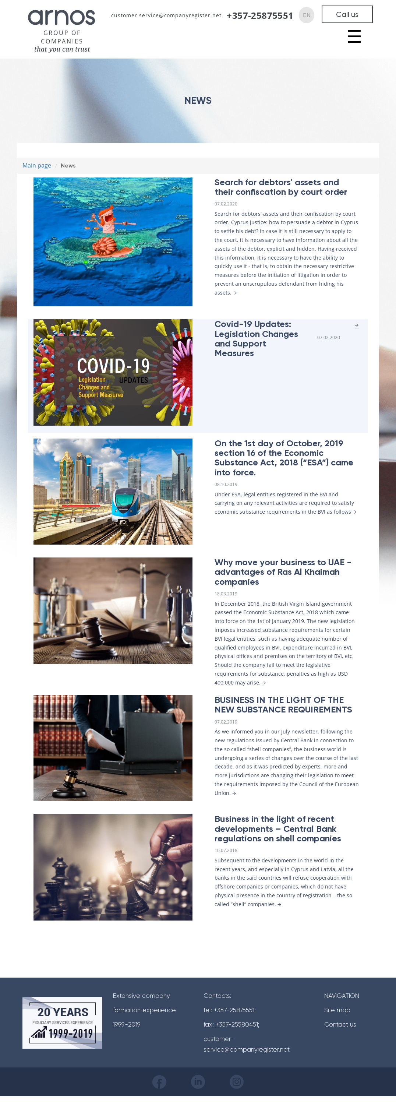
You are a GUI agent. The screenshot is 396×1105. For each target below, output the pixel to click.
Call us (347, 14)
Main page (36, 165)
